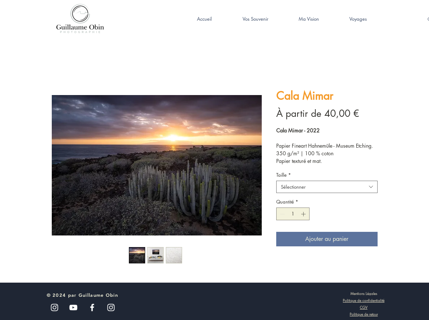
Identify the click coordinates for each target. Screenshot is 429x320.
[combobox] (327, 187)
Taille (283, 175)
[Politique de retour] (364, 314)
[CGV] (364, 307)
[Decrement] (281, 214)
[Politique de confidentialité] (364, 300)
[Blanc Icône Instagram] (54, 307)
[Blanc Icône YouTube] (73, 307)
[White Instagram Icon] (111, 307)
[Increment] (304, 214)
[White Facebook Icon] (92, 307)
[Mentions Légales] (364, 293)
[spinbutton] (293, 214)
